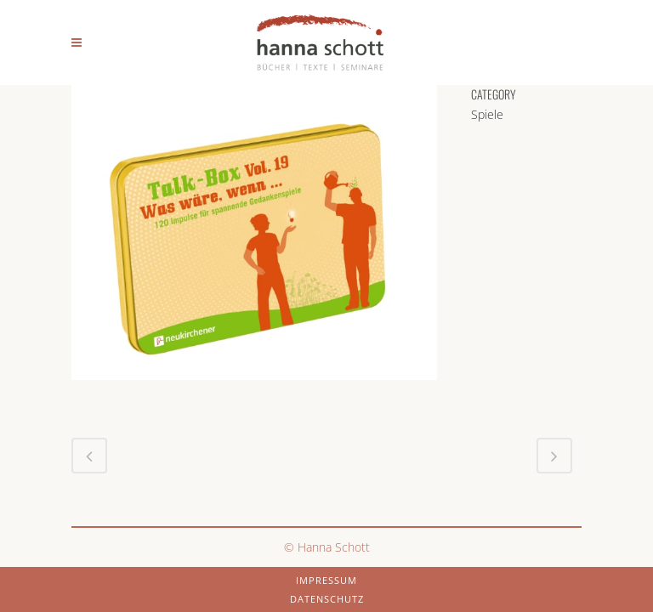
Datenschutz (327, 598)
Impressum (326, 580)
